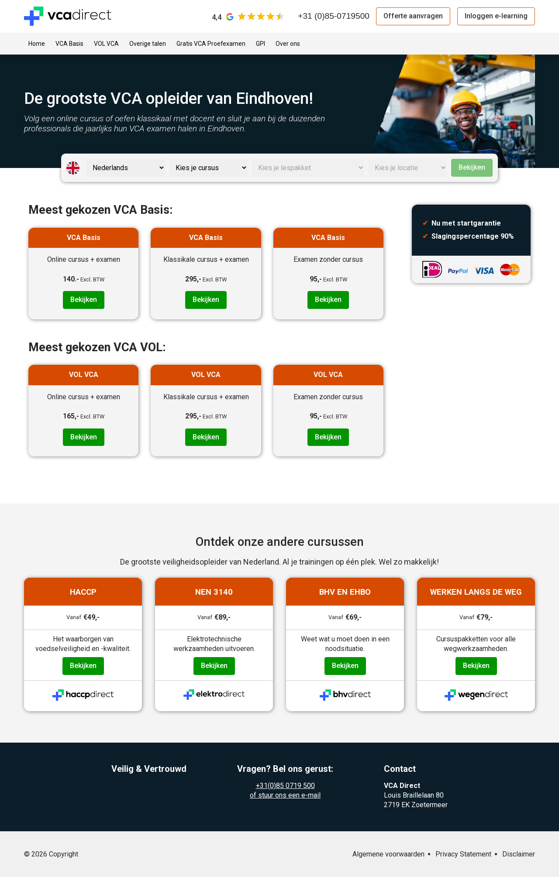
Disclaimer (518, 854)
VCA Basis (69, 43)
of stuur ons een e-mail (285, 795)
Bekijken (472, 167)
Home (36, 43)
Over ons (288, 43)
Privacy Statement (463, 854)
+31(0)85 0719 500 (285, 785)
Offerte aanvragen (413, 16)
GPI (260, 43)
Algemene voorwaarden (388, 854)
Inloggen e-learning (496, 16)
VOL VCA (106, 43)
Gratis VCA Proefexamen (210, 43)
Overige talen (147, 43)
